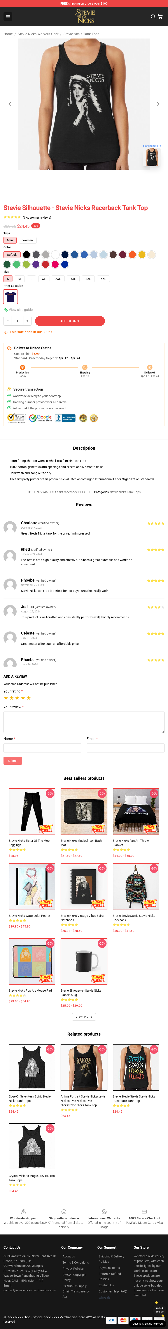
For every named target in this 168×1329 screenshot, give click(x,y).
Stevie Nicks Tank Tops (81, 34)
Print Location (13, 286)
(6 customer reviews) (37, 217)
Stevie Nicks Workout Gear (38, 34)
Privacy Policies (73, 1268)
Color (7, 247)
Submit (13, 761)
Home (8, 34)
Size (6, 272)
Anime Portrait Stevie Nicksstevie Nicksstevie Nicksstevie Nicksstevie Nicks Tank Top (83, 1101)
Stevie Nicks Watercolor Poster (29, 915)
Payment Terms (109, 1267)
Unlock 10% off (160, 1310)
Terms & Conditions (76, 1262)
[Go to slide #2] (95, 179)
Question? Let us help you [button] (148, 1323)
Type (7, 233)
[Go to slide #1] (72, 179)
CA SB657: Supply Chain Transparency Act (76, 1291)
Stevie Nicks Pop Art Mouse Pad (30, 990)
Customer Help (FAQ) (113, 1291)
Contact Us (106, 1285)
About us (69, 1256)
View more (84, 1016)
